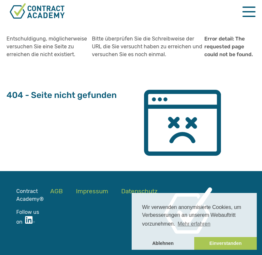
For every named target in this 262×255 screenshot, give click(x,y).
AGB (56, 191)
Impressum (92, 191)
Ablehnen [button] (163, 243)
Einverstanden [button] (225, 243)
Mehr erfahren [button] (194, 224)
